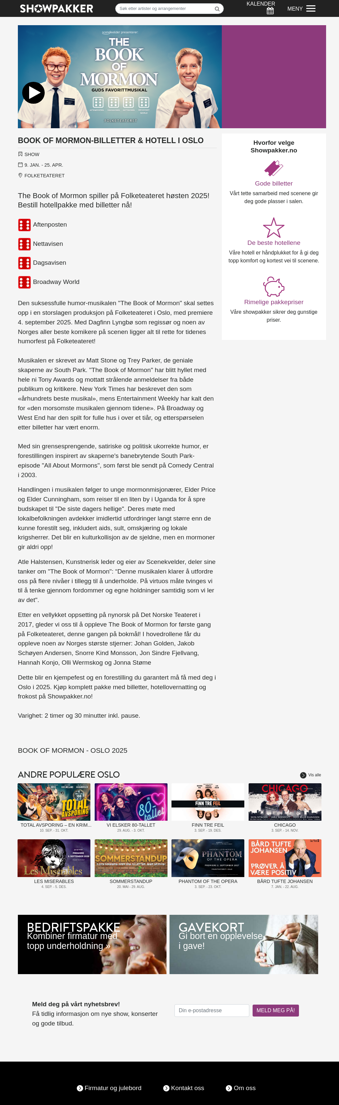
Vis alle (310, 775)
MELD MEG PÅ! (276, 1010)
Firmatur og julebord (113, 1087)
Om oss (245, 1087)
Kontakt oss (187, 1087)
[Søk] (169, 8)
